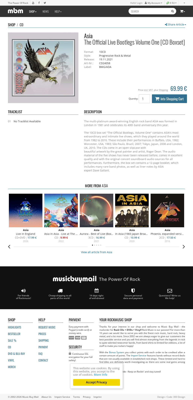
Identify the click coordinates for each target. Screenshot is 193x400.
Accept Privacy (96, 382)
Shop (33, 11)
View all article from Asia (96, 252)
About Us (46, 396)
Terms (76, 396)
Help (58, 11)
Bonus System (116, 352)
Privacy (86, 396)
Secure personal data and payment (133, 294)
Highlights (14, 327)
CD (21, 24)
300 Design (179, 396)
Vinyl (11, 360)
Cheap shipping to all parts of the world (60, 294)
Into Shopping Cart (169, 98)
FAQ (40, 353)
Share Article (175, 24)
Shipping (163, 89)
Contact (43, 360)
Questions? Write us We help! (170, 294)
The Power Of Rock (18, 2)
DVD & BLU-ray (16, 353)
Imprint (97, 396)
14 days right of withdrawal (96, 294)
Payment (43, 347)
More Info (100, 374)
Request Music (46, 327)
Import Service (138, 355)
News (46, 11)
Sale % (12, 340)
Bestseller (14, 334)
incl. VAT (148, 89)
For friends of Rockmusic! (23, 294)
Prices (42, 334)
